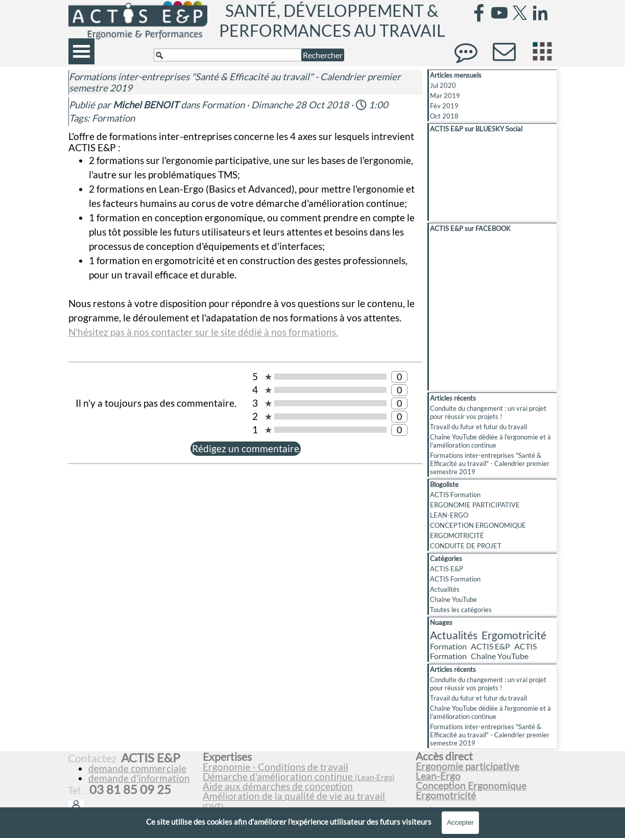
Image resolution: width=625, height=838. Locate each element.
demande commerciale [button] (137, 768)
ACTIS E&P (446, 569)
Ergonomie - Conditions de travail (275, 767)
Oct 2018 (444, 116)
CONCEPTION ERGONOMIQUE (478, 525)
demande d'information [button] (139, 778)
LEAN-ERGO (449, 515)
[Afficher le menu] (81, 51)
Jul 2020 (443, 85)
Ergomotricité (514, 634)
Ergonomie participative (467, 766)
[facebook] (479, 13)
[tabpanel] (305, 786)
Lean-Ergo (438, 776)
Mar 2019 (445, 95)
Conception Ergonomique (471, 786)
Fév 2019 (444, 106)
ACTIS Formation (455, 495)
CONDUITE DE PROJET (465, 546)
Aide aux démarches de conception (278, 786)
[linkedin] (540, 13)
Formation (113, 118)
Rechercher (323, 55)
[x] (520, 13)
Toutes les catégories (461, 610)
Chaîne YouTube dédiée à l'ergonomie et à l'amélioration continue (490, 441)
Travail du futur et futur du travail (478, 427)
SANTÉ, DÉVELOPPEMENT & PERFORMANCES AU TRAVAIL (332, 20)
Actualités (445, 589)
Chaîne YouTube (453, 599)
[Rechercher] (228, 55)
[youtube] (499, 13)
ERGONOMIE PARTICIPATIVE (475, 505)
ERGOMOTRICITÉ (457, 535)
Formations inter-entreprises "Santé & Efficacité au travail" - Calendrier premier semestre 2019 (489, 463)
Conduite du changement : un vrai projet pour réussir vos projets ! (488, 412)
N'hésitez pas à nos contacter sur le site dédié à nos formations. (203, 332)
